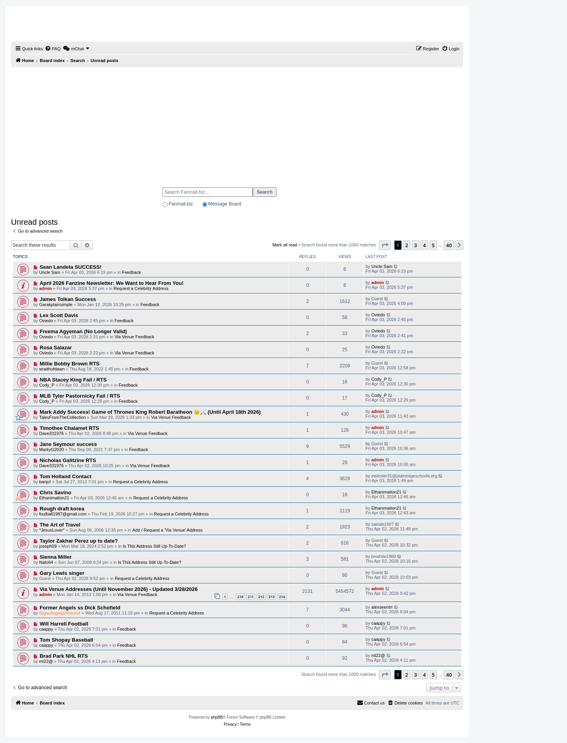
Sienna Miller (55, 557)
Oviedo (46, 320)
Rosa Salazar (56, 347)
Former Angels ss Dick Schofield (80, 608)
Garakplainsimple (56, 304)
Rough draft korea (62, 509)
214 (282, 596)
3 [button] (415, 245)
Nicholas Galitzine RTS (68, 460)
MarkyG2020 (51, 449)
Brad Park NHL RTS (64, 656)
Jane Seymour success (68, 444)
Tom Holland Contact (65, 476)
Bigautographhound (59, 613)
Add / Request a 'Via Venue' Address (167, 530)
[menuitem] (52, 48)
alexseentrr (382, 607)
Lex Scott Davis (59, 315)
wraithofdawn (52, 369)
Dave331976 (51, 433)
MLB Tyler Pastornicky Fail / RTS (80, 396)
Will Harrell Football (64, 624)
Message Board (224, 204)
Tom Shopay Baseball (66, 640)
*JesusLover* (52, 530)
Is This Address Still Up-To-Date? (154, 546)
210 (240, 596)
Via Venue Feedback (134, 336)
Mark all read (285, 244)
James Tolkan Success (68, 299)
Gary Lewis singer (62, 573)
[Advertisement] (237, 124)
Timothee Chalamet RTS (69, 428)
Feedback (131, 272)
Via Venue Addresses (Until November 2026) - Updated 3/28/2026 (119, 589)
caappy (46, 629)
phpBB (217, 717)
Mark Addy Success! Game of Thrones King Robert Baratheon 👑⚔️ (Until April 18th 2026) (150, 412)
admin (45, 288)
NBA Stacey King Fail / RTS (73, 380)
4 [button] (424, 245)
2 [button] (406, 245)
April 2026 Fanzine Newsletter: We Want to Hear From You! (112, 283)
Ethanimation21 (54, 497)
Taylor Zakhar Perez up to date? (79, 541)
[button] (385, 245)
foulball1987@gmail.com (63, 514)
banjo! (45, 481)
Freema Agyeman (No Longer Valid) (83, 331)
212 (261, 596)
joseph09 (48, 546)
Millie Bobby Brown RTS (69, 364)
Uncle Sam (49, 272)
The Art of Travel (60, 525)
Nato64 (46, 562)
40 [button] (449, 245)
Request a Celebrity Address (140, 288)
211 (251, 596)
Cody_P (47, 385)
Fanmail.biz (181, 204)
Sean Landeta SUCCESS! (71, 267)
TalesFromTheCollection (62, 417)
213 (271, 596)
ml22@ (46, 661)
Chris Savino (55, 492)
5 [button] (433, 245)
